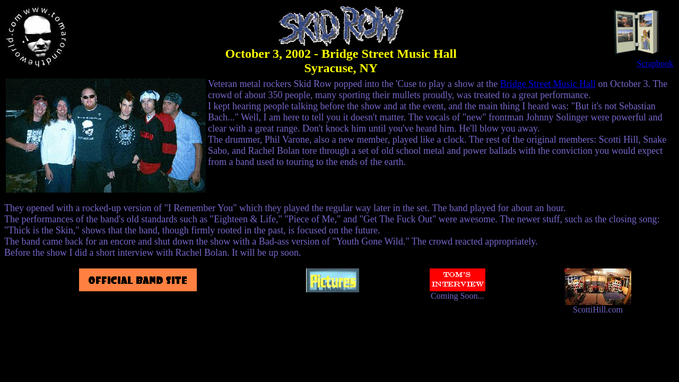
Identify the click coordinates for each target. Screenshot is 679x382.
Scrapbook (642, 59)
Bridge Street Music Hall (548, 84)
